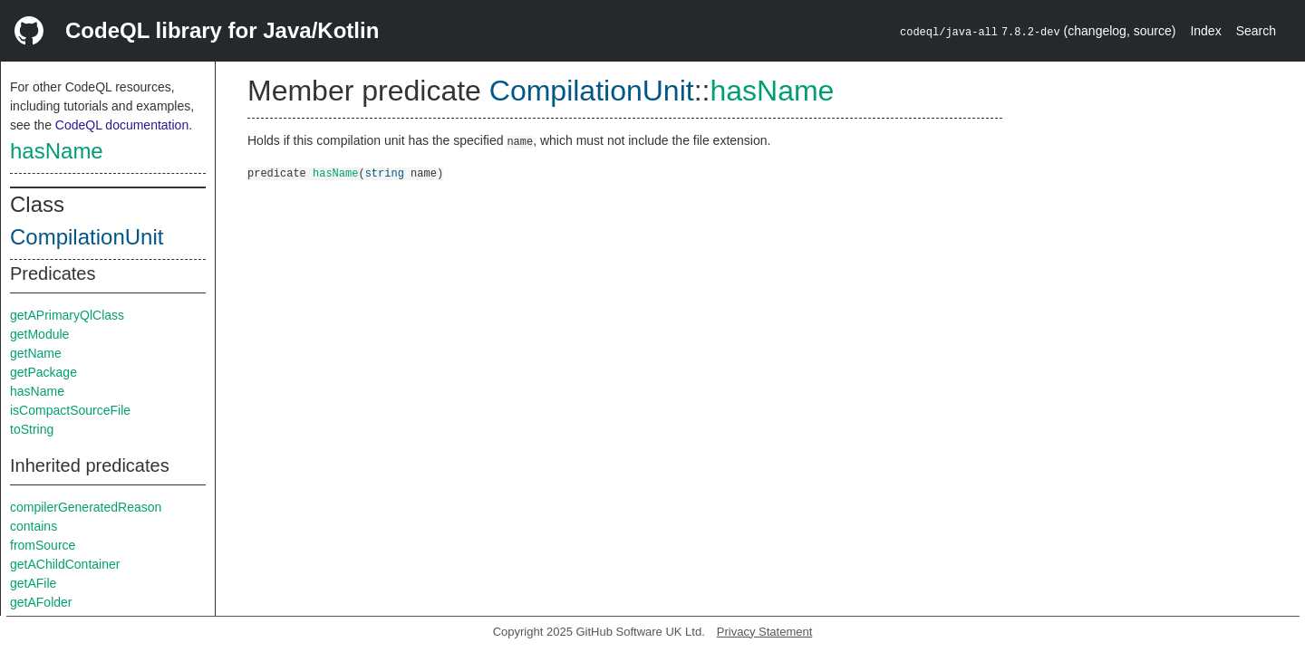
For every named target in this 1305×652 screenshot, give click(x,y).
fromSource (42, 545)
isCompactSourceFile (70, 410)
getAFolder (41, 602)
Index (1205, 31)
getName (36, 353)
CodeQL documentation (121, 125)
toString (31, 429)
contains (33, 526)
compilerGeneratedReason (85, 507)
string (384, 172)
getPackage (43, 372)
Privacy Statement (765, 631)
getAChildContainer (65, 564)
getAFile (33, 583)
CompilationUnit (86, 237)
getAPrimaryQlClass (67, 315)
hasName (56, 151)
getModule (39, 334)
